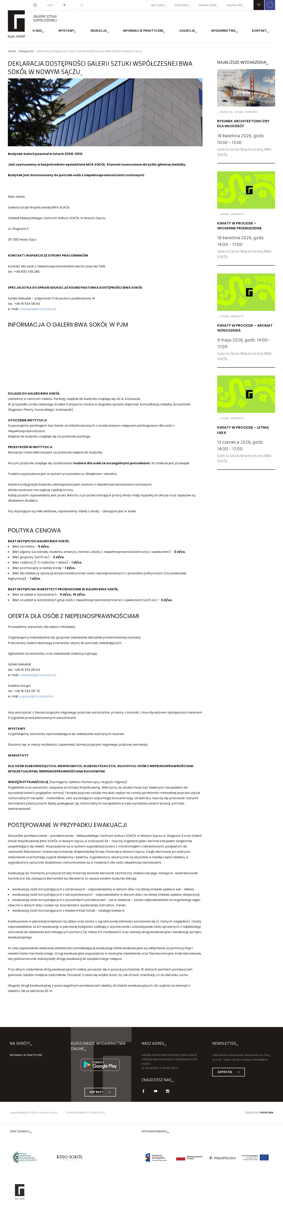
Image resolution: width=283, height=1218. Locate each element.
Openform (266, 1113)
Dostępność (26, 51)
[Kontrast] (64, 5)
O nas (37, 31)
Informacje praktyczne (143, 31)
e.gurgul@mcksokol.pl (36, 697)
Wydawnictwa (223, 31)
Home (12, 51)
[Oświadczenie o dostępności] (35, 5)
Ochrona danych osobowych (85, 1113)
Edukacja (99, 31)
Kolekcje (187, 31)
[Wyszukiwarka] (82, 5)
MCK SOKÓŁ (158, 5)
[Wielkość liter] (50, 5)
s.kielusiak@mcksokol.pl (37, 310)
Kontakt (259, 31)
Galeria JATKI (235, 5)
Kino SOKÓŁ (182, 5)
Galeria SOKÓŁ (208, 5)
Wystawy (66, 31)
